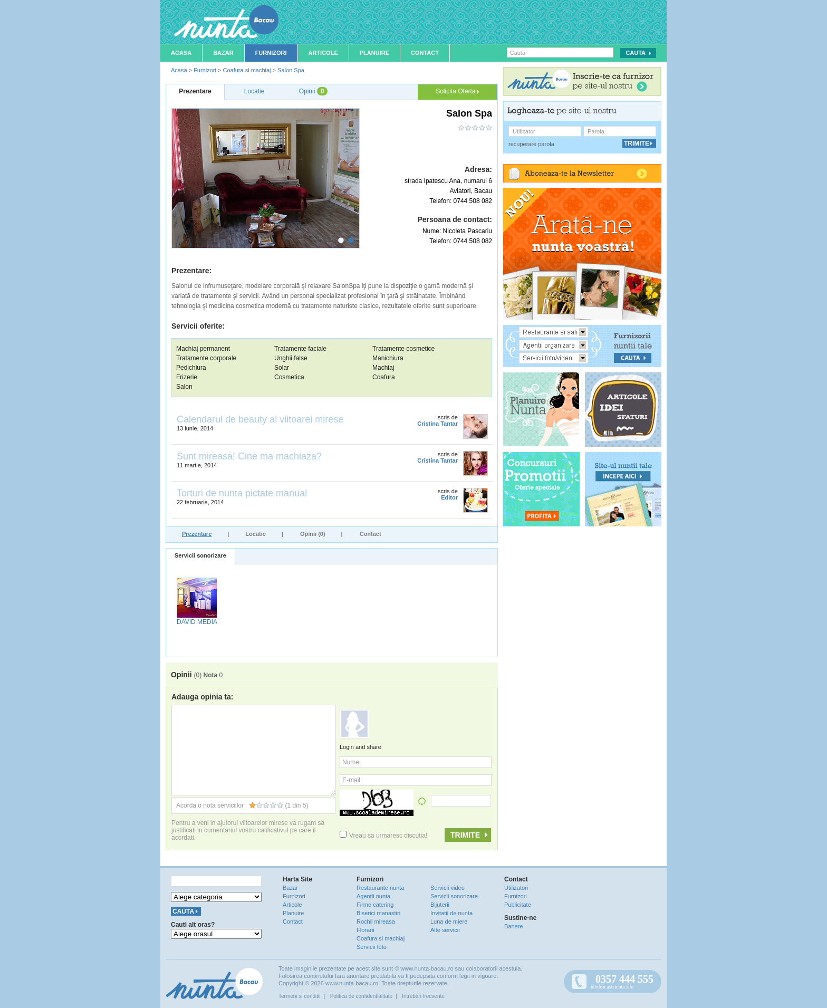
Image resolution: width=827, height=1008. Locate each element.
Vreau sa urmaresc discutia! (383, 835)
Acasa (181, 53)
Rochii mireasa (376, 921)
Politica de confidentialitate (361, 996)
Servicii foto (372, 947)
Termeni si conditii (299, 996)
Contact (425, 53)
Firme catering (375, 904)
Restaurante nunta (381, 888)
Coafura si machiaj (247, 70)
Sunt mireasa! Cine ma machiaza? (249, 456)
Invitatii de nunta (451, 913)
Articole (323, 53)
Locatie (255, 534)
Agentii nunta (373, 896)
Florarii (365, 930)
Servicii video (447, 888)
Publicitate (517, 904)
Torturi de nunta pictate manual (242, 493)
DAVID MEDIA (197, 622)
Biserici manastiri (378, 913)
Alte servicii (445, 930)
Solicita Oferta (457, 91)
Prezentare (196, 534)
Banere (513, 926)
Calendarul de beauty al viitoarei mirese (260, 419)
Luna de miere (448, 921)
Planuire (374, 53)
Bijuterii (439, 904)
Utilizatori (516, 888)
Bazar (223, 53)
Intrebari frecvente (423, 996)
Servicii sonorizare (200, 555)
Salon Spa (290, 70)
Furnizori (271, 53)
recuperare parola (531, 144)
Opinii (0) (312, 534)
